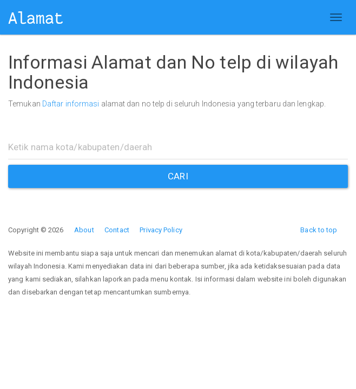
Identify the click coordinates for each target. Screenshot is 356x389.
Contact (116, 230)
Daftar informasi (71, 103)
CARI (178, 176)
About (84, 230)
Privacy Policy (161, 230)
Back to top (318, 230)
